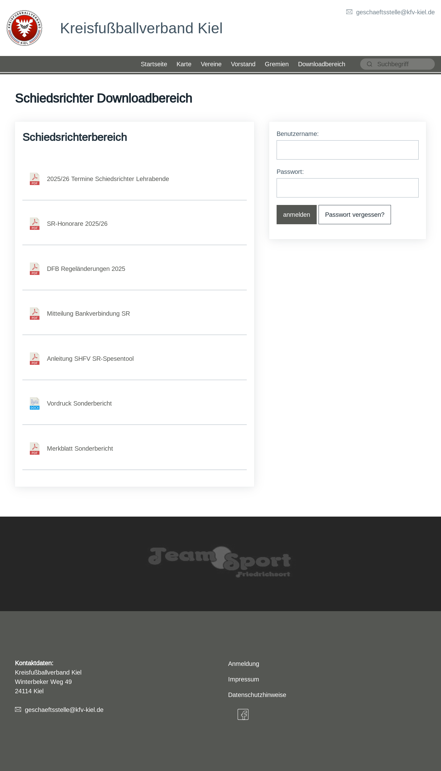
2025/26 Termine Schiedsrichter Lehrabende (108, 178)
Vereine (211, 63)
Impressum (243, 679)
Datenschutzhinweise (257, 694)
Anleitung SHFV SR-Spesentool (90, 358)
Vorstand (243, 63)
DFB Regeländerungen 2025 (86, 268)
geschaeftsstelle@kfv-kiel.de (395, 12)
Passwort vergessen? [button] (354, 214)
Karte (184, 63)
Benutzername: (298, 133)
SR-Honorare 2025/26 (77, 223)
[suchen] (397, 64)
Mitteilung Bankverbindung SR (88, 313)
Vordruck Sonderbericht (79, 403)
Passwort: (290, 171)
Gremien (277, 63)
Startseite (154, 63)
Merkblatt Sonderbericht (80, 448)
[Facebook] (243, 714)
